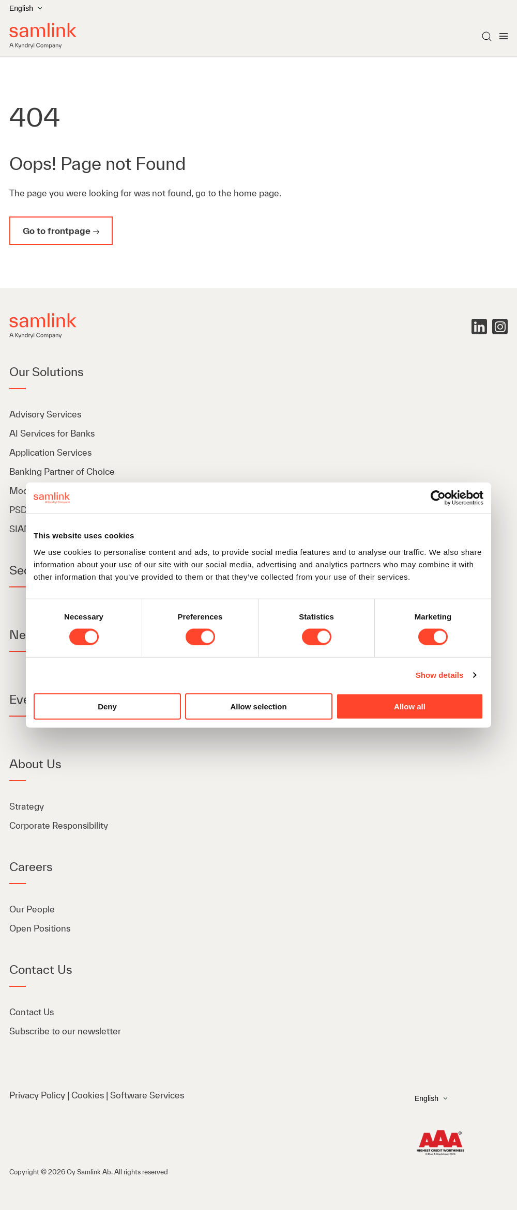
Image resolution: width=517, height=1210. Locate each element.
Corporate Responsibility (58, 825)
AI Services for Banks (53, 433)
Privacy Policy (37, 1095)
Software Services (147, 1095)
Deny (107, 706)
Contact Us (31, 1012)
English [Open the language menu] (25, 8)
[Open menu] (503, 36)
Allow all (409, 706)
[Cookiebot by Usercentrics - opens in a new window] (438, 498)
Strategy (26, 806)
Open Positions (39, 928)
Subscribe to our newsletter (65, 1031)
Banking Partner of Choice (62, 471)
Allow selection (258, 706)
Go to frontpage (56, 231)
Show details (440, 675)
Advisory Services (45, 414)
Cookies (87, 1095)
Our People (32, 909)
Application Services (50, 452)
